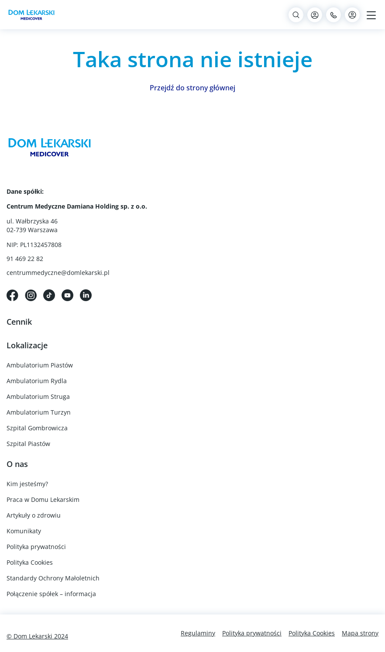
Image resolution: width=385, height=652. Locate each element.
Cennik (19, 321)
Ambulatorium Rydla (37, 381)
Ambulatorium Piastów (40, 365)
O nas (17, 464)
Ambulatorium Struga (38, 396)
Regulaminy (198, 633)
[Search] (296, 14)
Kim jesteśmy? (27, 484)
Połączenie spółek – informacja (51, 594)
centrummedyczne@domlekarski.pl (58, 272)
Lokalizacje (27, 345)
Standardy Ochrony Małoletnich (53, 578)
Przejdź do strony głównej (192, 88)
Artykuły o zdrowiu (34, 515)
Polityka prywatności (36, 546)
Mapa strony (360, 633)
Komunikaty (24, 531)
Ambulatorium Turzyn (39, 412)
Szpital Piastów (28, 443)
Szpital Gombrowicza (37, 428)
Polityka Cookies (30, 562)
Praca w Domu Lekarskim (43, 499)
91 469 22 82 (25, 258)
